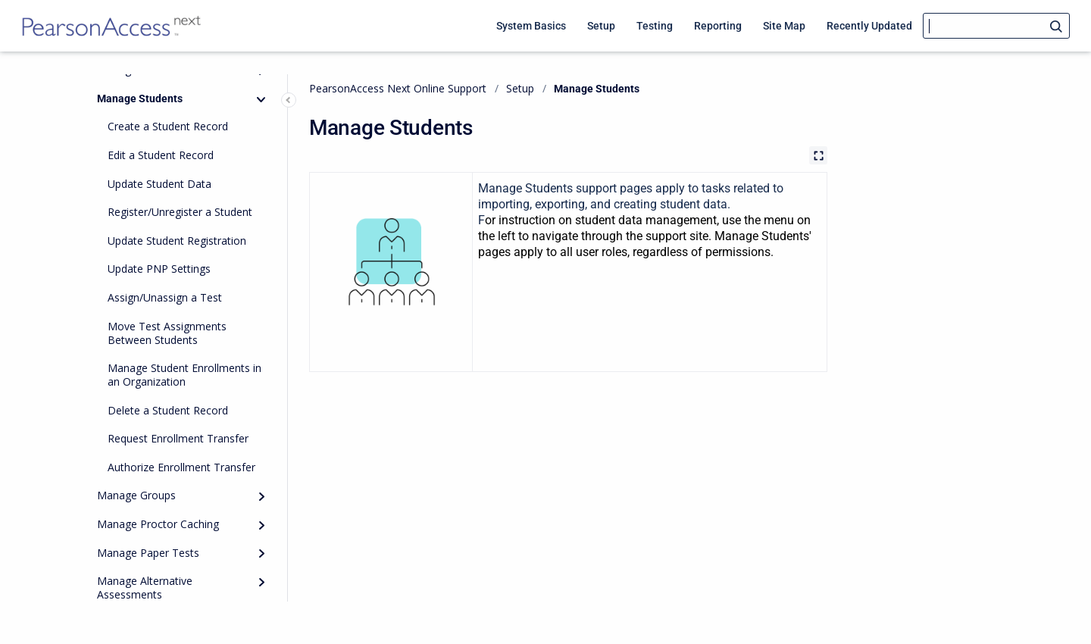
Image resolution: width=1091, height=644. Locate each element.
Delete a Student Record (168, 410)
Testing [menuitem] (654, 26)
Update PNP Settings (159, 268)
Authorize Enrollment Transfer (181, 467)
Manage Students (140, 98)
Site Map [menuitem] (784, 26)
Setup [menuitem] (601, 26)
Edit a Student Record (161, 155)
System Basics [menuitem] (531, 26)
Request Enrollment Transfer (178, 438)
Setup (520, 88)
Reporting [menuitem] (718, 26)
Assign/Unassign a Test (165, 297)
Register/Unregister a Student (180, 212)
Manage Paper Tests (148, 553)
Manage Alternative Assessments (144, 588)
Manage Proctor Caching (158, 524)
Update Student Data (159, 184)
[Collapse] (261, 99)
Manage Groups (136, 495)
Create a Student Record (168, 126)
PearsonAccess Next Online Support (397, 88)
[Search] (996, 26)
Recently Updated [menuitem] (869, 26)
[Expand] (261, 497)
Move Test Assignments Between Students (167, 333)
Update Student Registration (177, 240)
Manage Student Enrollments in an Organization (184, 375)
